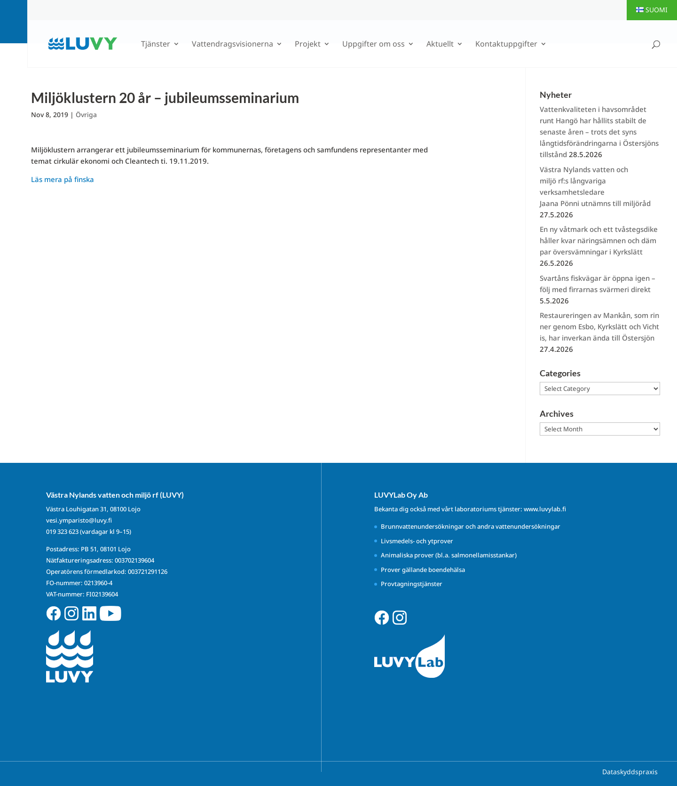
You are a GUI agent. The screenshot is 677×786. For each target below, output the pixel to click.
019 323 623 (62, 531)
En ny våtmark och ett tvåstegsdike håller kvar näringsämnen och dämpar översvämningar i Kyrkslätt (600, 240)
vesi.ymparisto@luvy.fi (79, 520)
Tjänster (155, 44)
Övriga (86, 114)
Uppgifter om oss (373, 44)
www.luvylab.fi (545, 509)
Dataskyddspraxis (630, 771)
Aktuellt (440, 44)
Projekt (308, 44)
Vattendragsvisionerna (232, 44)
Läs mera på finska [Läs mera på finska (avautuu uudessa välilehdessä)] (62, 179)
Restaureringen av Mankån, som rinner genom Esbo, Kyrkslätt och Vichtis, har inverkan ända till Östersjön (599, 326)
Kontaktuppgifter (506, 44)
